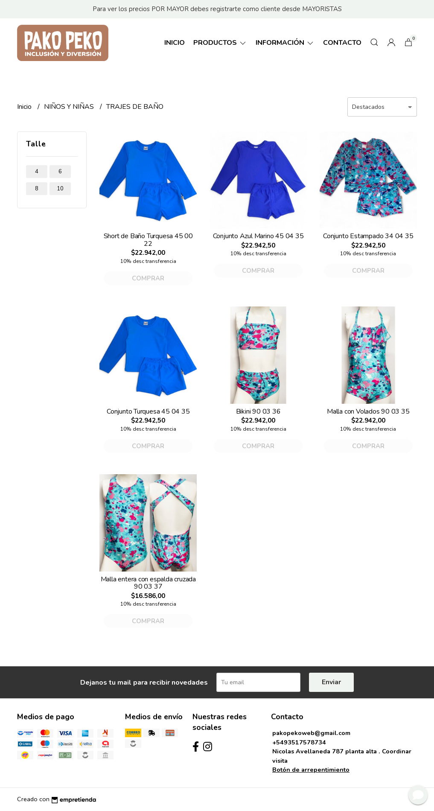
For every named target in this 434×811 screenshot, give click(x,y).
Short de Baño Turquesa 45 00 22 (148, 239)
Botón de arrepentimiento (311, 769)
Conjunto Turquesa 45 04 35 (148, 411)
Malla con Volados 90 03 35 (368, 411)
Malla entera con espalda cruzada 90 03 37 (148, 583)
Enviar (331, 682)
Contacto (342, 42)
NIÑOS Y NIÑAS (70, 106)
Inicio (174, 42)
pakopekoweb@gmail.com (311, 733)
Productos (220, 42)
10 (60, 189)
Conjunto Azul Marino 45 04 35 (258, 236)
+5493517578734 (299, 742)
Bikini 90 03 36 (258, 411)
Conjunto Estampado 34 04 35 (368, 236)
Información (285, 42)
